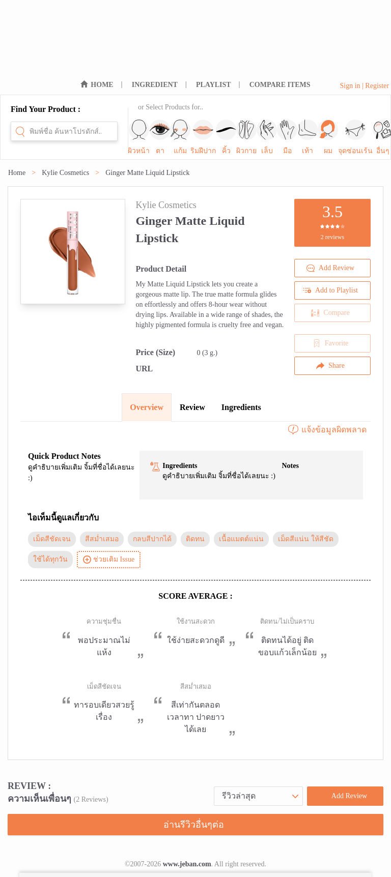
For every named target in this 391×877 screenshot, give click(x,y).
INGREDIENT (155, 85)
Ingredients (241, 407)
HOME (102, 85)
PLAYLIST (213, 85)
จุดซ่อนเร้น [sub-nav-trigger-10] (355, 137)
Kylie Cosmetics (65, 173)
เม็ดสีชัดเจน (52, 539)
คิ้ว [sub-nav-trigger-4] (226, 137)
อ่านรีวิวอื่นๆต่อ (193, 825)
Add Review (330, 268)
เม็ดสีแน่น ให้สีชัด (305, 539)
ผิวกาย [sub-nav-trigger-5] (246, 137)
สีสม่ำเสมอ (102, 539)
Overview (146, 407)
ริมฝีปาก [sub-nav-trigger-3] (203, 137)
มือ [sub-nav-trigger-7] (287, 137)
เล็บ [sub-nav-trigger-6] (267, 137)
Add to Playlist (330, 290)
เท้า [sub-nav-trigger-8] (307, 137)
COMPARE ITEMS (280, 85)
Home (16, 173)
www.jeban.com (187, 864)
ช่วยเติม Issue (108, 560)
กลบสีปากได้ (152, 539)
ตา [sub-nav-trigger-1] (160, 137)
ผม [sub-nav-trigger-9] (328, 137)
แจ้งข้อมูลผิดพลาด (327, 430)
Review (192, 407)
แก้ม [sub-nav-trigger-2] (180, 137)
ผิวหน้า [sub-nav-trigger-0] (139, 137)
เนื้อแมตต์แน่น (241, 539)
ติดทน (195, 539)
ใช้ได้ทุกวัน (50, 559)
